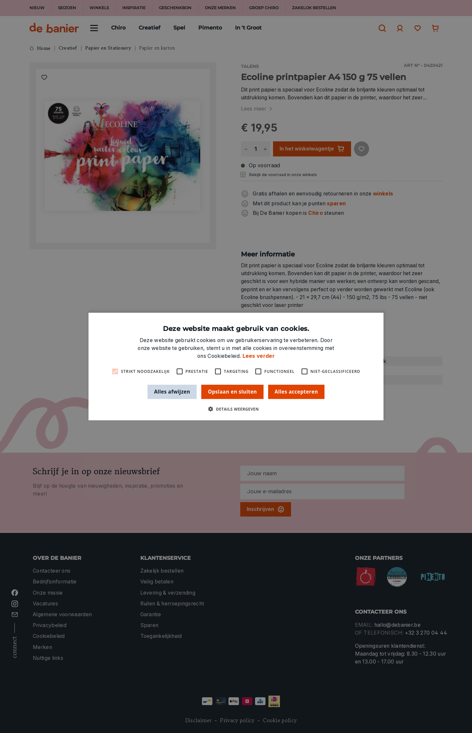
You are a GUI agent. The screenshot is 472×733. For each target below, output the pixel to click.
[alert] (236, 366)
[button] (236, 408)
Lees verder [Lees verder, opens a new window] (259, 356)
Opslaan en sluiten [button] (232, 391)
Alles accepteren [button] (296, 391)
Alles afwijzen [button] (172, 391)
